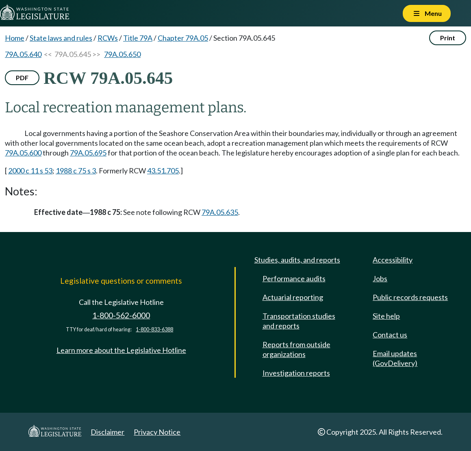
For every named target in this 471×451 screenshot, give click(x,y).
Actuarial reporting (293, 297)
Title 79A (137, 37)
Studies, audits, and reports (297, 259)
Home (14, 37)
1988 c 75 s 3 (76, 170)
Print (447, 38)
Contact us (390, 334)
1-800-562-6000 (121, 315)
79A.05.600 (23, 152)
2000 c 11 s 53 (30, 170)
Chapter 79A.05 (183, 37)
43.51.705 (163, 170)
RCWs (108, 37)
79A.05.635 (220, 212)
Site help (386, 315)
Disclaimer (107, 431)
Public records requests (410, 297)
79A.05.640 (23, 54)
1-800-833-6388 (154, 329)
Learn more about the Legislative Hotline (121, 350)
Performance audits (294, 278)
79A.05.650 (122, 54)
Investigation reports (296, 372)
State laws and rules (61, 37)
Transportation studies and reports (299, 320)
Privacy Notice (157, 431)
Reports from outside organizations (296, 349)
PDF (22, 77)
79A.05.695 (88, 152)
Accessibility (392, 259)
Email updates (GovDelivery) (395, 358)
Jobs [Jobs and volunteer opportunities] (380, 278)
